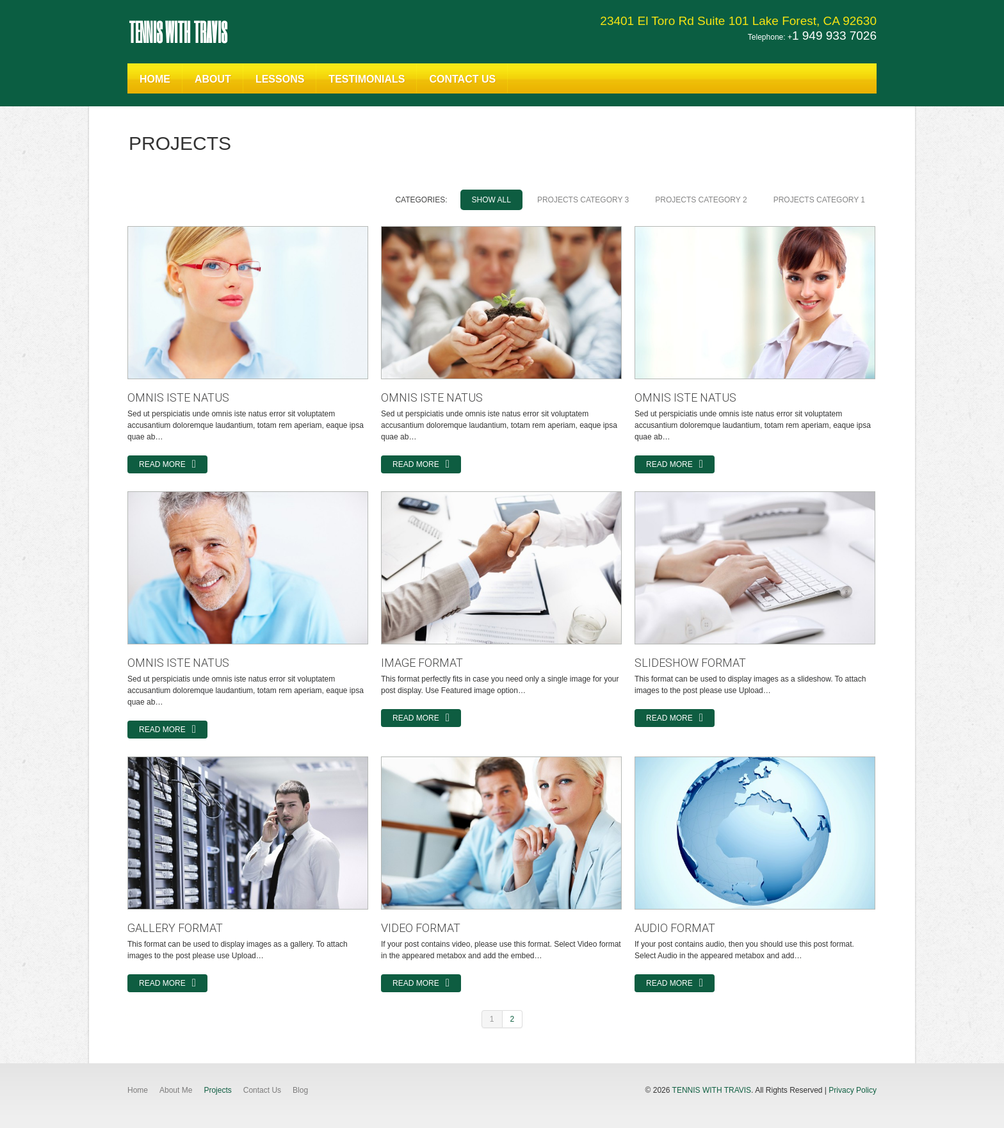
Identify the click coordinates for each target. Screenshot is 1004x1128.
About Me (175, 1090)
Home (155, 79)
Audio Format (675, 928)
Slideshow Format (690, 662)
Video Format (420, 928)
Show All (491, 199)
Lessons (279, 79)
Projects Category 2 (701, 199)
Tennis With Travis (178, 31)
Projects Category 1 (819, 199)
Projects (217, 1090)
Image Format (422, 662)
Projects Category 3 (583, 199)
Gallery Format (175, 928)
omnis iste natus (178, 397)
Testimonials (366, 79)
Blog (300, 1090)
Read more (162, 464)
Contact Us (462, 79)
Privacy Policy (853, 1090)
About (213, 79)
